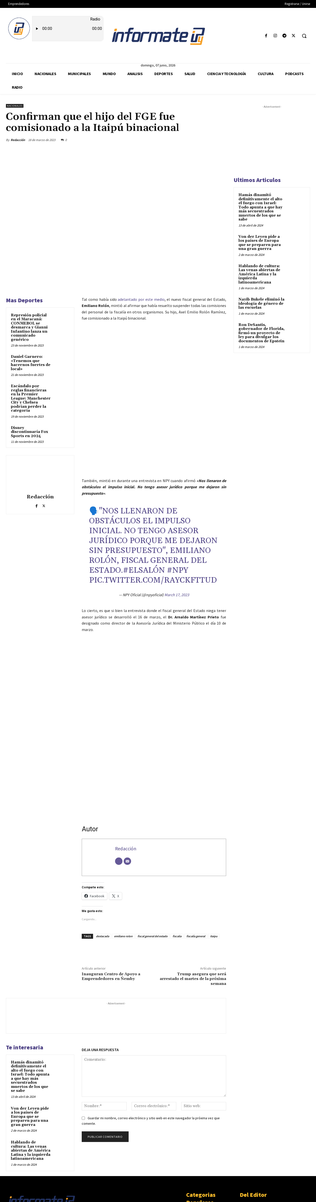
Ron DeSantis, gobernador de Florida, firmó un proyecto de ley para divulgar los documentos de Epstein (261, 333)
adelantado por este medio (141, 299)
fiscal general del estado (153, 870)
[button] (304, 36)
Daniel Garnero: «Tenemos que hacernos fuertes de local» (30, 362)
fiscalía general (195, 870)
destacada (102, 870)
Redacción (18, 140)
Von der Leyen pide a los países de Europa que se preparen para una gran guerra (30, 1050)
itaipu (213, 870)
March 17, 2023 (176, 528)
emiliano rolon (123, 870)
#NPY (177, 504)
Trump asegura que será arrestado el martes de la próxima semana (193, 912)
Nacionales (14, 106)
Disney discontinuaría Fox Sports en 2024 (29, 432)
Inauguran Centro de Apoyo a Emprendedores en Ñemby (111, 910)
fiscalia (177, 870)
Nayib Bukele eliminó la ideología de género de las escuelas (261, 303)
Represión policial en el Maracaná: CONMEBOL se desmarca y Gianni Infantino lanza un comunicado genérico (29, 327)
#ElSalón (144, 504)
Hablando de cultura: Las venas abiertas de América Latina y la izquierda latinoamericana (30, 1084)
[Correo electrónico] (127, 795)
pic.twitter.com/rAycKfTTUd (153, 514)
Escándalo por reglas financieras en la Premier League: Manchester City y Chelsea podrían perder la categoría (31, 398)
